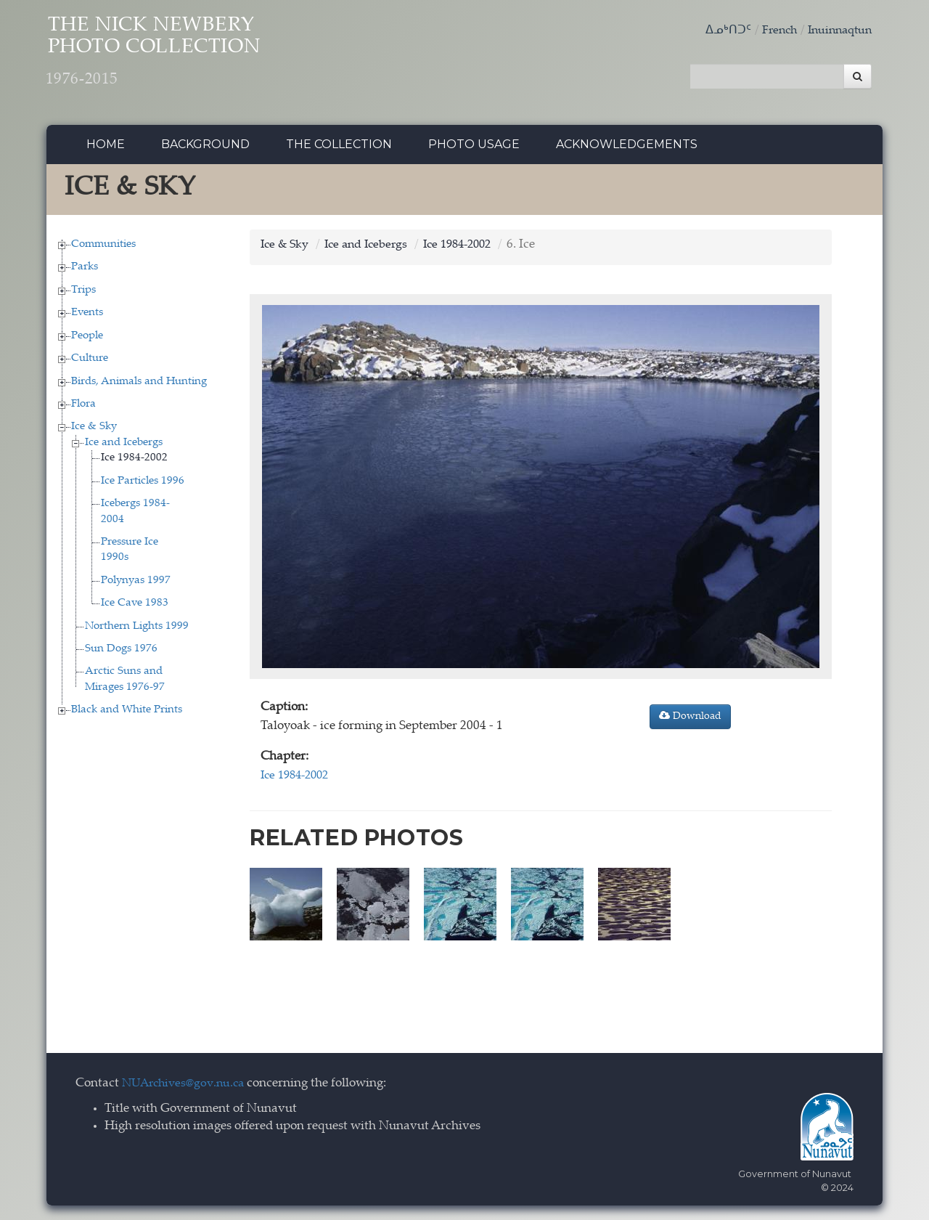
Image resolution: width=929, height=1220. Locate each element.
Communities (103, 248)
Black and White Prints (126, 714)
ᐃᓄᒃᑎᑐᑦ (719, 31)
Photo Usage (474, 148)
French (772, 31)
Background (205, 148)
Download (690, 720)
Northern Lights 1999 (137, 630)
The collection (339, 148)
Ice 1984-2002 (134, 462)
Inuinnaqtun (837, 31)
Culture (89, 362)
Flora (83, 407)
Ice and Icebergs (124, 446)
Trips (83, 293)
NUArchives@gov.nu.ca (187, 1084)
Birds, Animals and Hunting (139, 385)
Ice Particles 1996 (142, 484)
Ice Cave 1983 (134, 607)
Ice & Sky (94, 431)
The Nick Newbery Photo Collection (181, 58)
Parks (84, 271)
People (87, 339)
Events (87, 317)
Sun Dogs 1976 (121, 652)
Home (105, 148)
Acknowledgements (626, 148)
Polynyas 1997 (136, 584)
